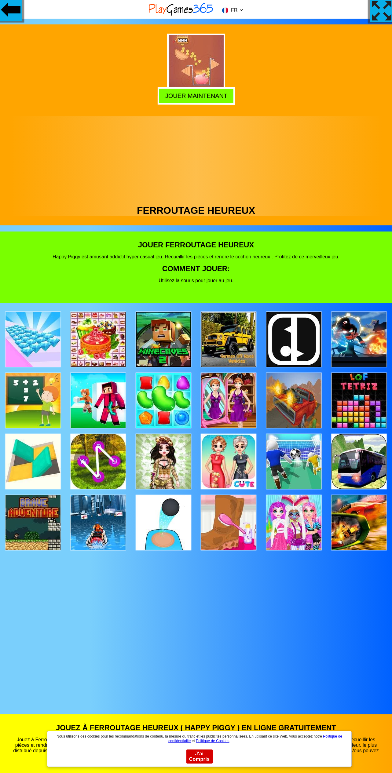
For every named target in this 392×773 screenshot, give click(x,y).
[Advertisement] (196, 159)
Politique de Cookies (212, 741)
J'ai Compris (199, 756)
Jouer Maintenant (195, 96)
